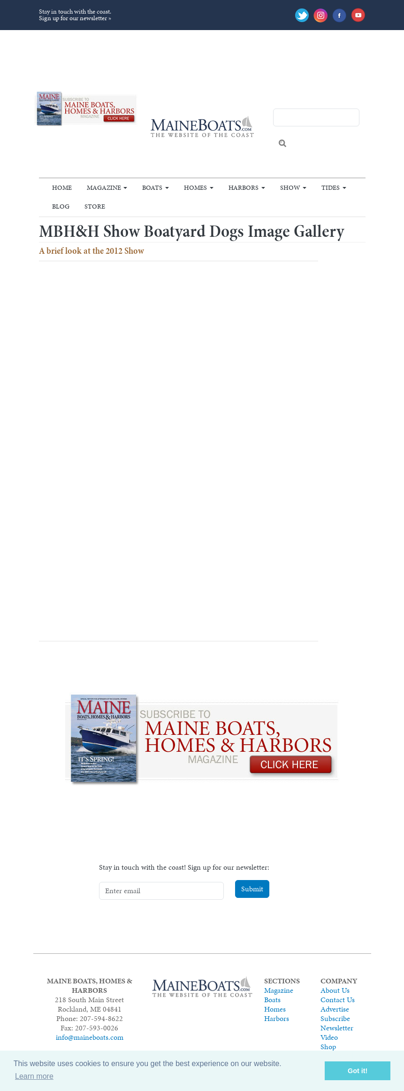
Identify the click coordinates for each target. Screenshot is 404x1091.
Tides (330, 187)
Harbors (244, 187)
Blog (60, 206)
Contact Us (337, 999)
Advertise (334, 1009)
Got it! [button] (357, 1071)
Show (290, 187)
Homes (195, 187)
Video (329, 1037)
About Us (335, 990)
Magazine (104, 187)
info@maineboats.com (89, 1037)
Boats (152, 187)
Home (62, 187)
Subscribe (335, 1018)
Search (282, 143)
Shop (328, 1046)
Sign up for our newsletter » (75, 18)
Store (94, 206)
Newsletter (336, 1027)
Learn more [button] (34, 1076)
